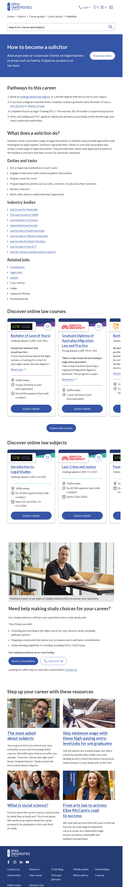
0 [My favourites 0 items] (96, 7)
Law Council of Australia (24, 209)
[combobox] (61, 27)
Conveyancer (17, 266)
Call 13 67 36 (53, 661)
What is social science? (27, 805)
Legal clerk (16, 272)
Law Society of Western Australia (29, 235)
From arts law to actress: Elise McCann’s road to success (85, 810)
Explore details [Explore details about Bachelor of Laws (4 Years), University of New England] (31, 408)
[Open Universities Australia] (19, 9)
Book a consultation (23, 661)
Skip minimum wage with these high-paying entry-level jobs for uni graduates (87, 738)
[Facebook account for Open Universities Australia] (8, 862)
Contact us (71, 669)
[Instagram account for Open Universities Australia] (15, 862)
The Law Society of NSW (24, 214)
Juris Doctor (17, 105)
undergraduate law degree (35, 96)
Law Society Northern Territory (27, 241)
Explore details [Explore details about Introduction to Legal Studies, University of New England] (31, 515)
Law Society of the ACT (23, 246)
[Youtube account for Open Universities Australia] (27, 862)
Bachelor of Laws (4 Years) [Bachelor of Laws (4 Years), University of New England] (30, 336)
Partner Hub (36, 885)
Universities (14, 875)
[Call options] (85, 7)
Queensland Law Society (24, 225)
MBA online (14, 885)
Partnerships (102, 869)
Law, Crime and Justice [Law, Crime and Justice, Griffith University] (79, 467)
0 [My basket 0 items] (103, 7)
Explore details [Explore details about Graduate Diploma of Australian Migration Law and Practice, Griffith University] (82, 408)
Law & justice (55, 16)
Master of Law (36, 105)
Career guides (37, 16)
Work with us (80, 875)
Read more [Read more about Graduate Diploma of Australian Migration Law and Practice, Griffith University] (70, 379)
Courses (99, 875)
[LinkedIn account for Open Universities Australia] (21, 862)
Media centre (80, 869)
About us (34, 869)
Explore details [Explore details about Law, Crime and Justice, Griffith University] (82, 515)
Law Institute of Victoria (24, 220)
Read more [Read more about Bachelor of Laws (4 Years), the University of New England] (19, 369)
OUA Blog (57, 869)
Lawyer (14, 277)
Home (10, 16)
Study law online (102, 55)
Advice (22, 16)
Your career (35, 875)
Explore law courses (61, 428)
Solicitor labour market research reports (33, 251)
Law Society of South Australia (27, 230)
